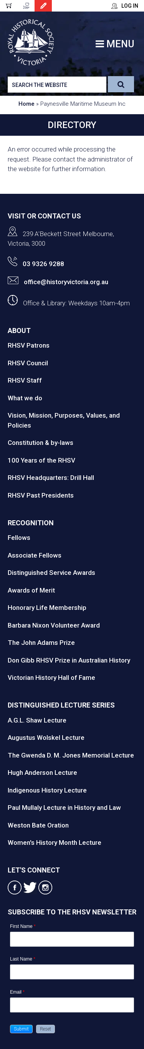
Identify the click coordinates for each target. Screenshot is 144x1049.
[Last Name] (72, 971)
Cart (8, 6)
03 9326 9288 (36, 264)
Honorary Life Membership (47, 607)
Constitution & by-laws (40, 442)
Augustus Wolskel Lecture (46, 737)
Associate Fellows (34, 555)
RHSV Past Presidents (41, 495)
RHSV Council (28, 363)
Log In (129, 6)
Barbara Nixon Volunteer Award (54, 625)
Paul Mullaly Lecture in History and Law (64, 807)
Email (17, 992)
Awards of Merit (31, 590)
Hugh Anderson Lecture (42, 772)
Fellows (19, 537)
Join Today (43, 6)
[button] (21, 1029)
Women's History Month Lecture (54, 842)
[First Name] (72, 939)
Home (26, 103)
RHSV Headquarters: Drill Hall (51, 477)
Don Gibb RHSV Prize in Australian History (69, 660)
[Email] (72, 1004)
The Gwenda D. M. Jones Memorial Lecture (71, 755)
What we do (25, 398)
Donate (26, 6)
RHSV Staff (25, 380)
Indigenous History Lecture (47, 790)
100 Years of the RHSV (41, 460)
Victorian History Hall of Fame (51, 677)
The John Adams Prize (41, 642)
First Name (23, 926)
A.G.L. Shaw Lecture (37, 720)
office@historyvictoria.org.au (58, 282)
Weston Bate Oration (38, 825)
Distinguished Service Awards (51, 572)
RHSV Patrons (29, 345)
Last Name (22, 959)
